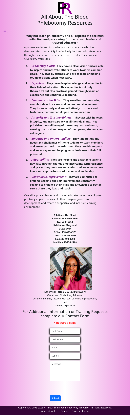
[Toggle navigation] (5, 31)
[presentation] (71, 388)
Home (43, 411)
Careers (76, 411)
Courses (65, 411)
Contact (86, 411)
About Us (53, 411)
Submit (55, 398)
